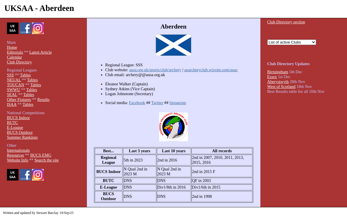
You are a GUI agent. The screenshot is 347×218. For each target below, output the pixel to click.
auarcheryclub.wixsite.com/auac (211, 69)
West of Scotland (281, 86)
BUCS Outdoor (20, 132)
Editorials (15, 52)
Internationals (18, 150)
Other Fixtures (19, 99)
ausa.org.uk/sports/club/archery (155, 69)
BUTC (12, 122)
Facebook (137, 102)
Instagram (177, 102)
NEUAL (14, 80)
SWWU (13, 89)
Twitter (157, 102)
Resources (15, 155)
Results (43, 99)
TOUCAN (15, 84)
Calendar (14, 57)
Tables (25, 75)
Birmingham (277, 71)
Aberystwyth (278, 81)
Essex (272, 76)
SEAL (12, 94)
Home (12, 47)
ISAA (11, 104)
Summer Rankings (22, 137)
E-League (15, 127)
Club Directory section (286, 22)
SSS (10, 75)
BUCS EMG (40, 155)
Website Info (17, 160)
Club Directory (19, 62)
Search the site (46, 160)
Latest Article (40, 52)
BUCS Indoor (18, 117)
